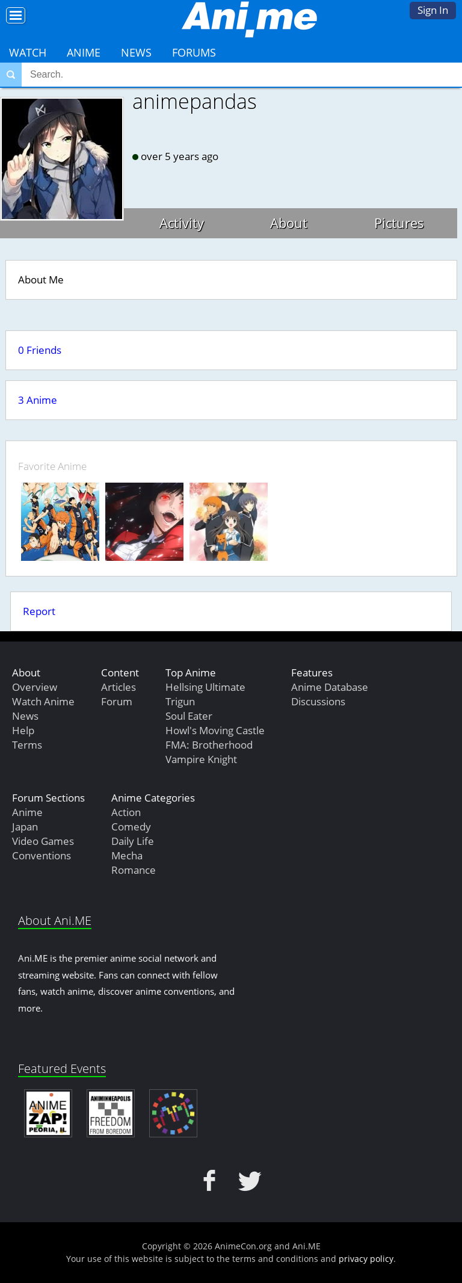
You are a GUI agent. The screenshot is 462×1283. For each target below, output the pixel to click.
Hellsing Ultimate (205, 687)
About (288, 223)
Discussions (318, 701)
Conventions (41, 855)
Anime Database (329, 687)
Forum (116, 701)
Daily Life (132, 841)
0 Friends (39, 350)
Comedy (131, 826)
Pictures (399, 223)
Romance (133, 870)
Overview (34, 687)
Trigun (180, 701)
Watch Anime (43, 701)
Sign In (432, 10)
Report (39, 611)
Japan (25, 826)
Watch (27, 52)
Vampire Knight (201, 759)
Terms (27, 745)
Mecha (127, 855)
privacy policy (366, 1258)
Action (126, 812)
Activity (181, 223)
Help (23, 730)
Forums (194, 52)
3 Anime (37, 400)
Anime (83, 52)
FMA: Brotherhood (209, 745)
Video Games (43, 841)
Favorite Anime (52, 466)
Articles (118, 687)
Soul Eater (188, 716)
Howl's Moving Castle (215, 730)
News (136, 52)
